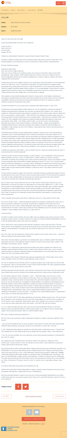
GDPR (43, 424)
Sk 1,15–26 (59, 396)
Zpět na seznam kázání (33, 396)
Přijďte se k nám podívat (33, 419)
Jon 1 (6, 396)
